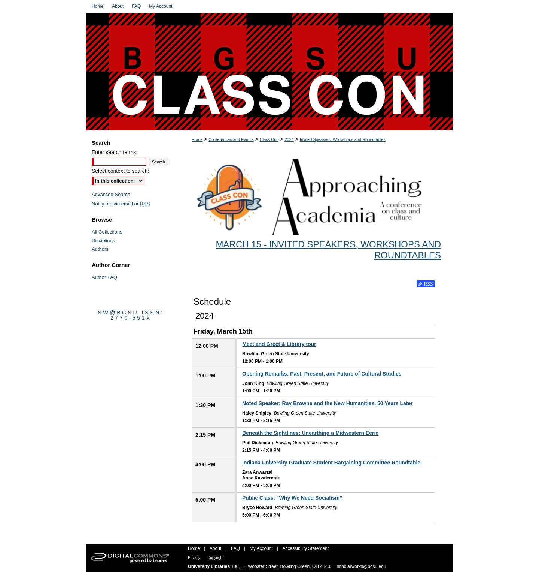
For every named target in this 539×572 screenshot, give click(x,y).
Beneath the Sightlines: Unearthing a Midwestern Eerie (310, 433)
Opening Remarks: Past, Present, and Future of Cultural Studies (322, 374)
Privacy (194, 558)
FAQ (235, 548)
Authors (100, 249)
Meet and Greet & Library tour (279, 344)
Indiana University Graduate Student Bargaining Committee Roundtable (331, 463)
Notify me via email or (121, 204)
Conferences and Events (230, 139)
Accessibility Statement (306, 548)
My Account (261, 548)
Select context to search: (120, 171)
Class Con (269, 139)
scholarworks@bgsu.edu (361, 566)
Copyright (215, 558)
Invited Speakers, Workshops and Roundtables (343, 139)
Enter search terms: (114, 152)
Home (197, 139)
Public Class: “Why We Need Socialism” (292, 498)
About (215, 548)
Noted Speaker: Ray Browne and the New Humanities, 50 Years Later (327, 403)
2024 (288, 139)
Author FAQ (104, 277)
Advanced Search (111, 194)
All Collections (107, 232)
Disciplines (103, 240)
